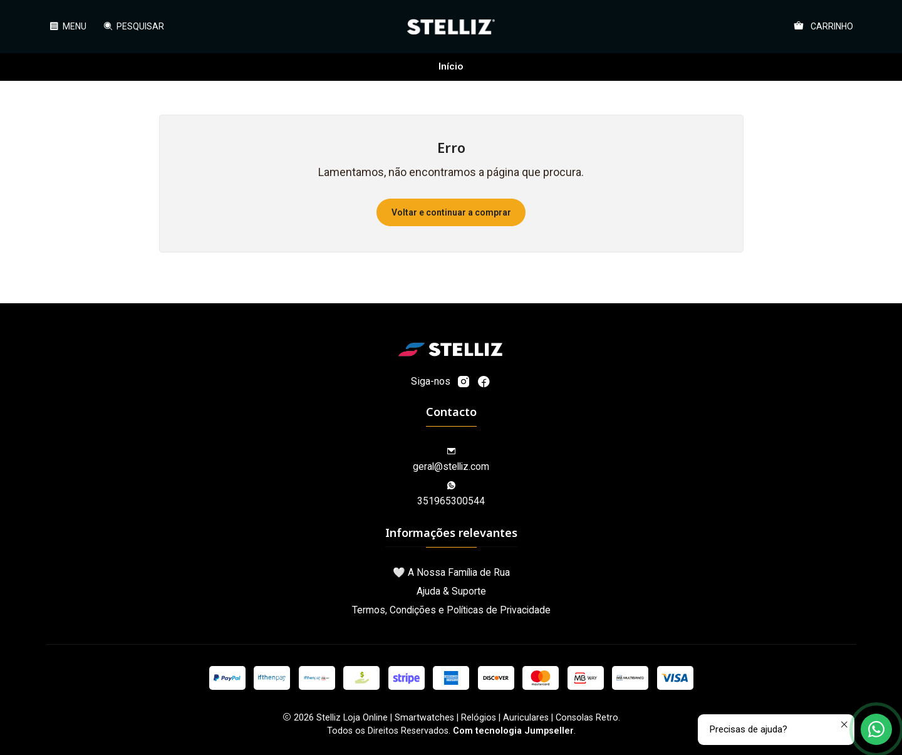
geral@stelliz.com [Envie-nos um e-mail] (451, 460)
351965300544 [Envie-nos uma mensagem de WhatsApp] (451, 494)
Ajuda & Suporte (451, 591)
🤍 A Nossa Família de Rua (451, 572)
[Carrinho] (823, 26)
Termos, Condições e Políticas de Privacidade (451, 610)
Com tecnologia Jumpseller (513, 731)
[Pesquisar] (133, 26)
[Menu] (68, 26)
